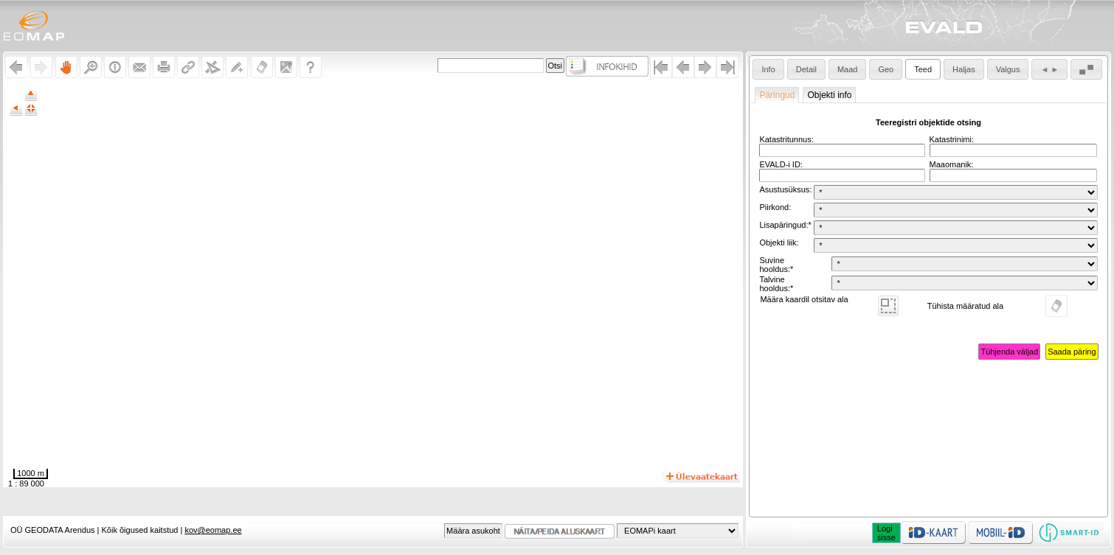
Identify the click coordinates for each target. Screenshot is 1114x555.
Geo (885, 69)
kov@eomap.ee (212, 530)
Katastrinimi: (952, 139)
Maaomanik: (952, 164)
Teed (923, 69)
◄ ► (1049, 69)
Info (768, 69)
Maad (847, 69)
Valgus (1008, 69)
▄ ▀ (1086, 69)
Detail (806, 69)
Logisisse (886, 533)
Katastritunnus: (786, 139)
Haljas (963, 69)
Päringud (777, 95)
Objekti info (829, 95)
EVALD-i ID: (780, 164)
